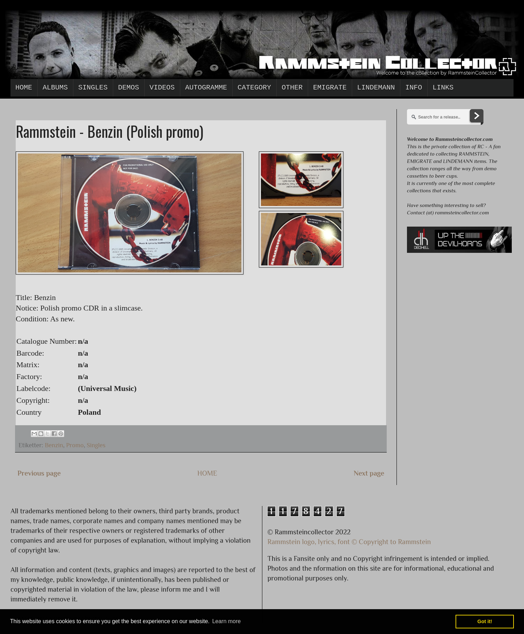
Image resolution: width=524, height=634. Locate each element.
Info (413, 88)
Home (23, 88)
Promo (74, 445)
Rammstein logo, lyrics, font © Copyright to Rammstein (349, 542)
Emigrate (330, 88)
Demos (128, 88)
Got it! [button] (485, 621)
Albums (55, 88)
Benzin (54, 445)
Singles (93, 88)
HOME (207, 473)
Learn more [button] (226, 621)
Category (254, 88)
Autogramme (206, 88)
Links (442, 88)
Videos (162, 88)
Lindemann (376, 88)
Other (292, 88)
